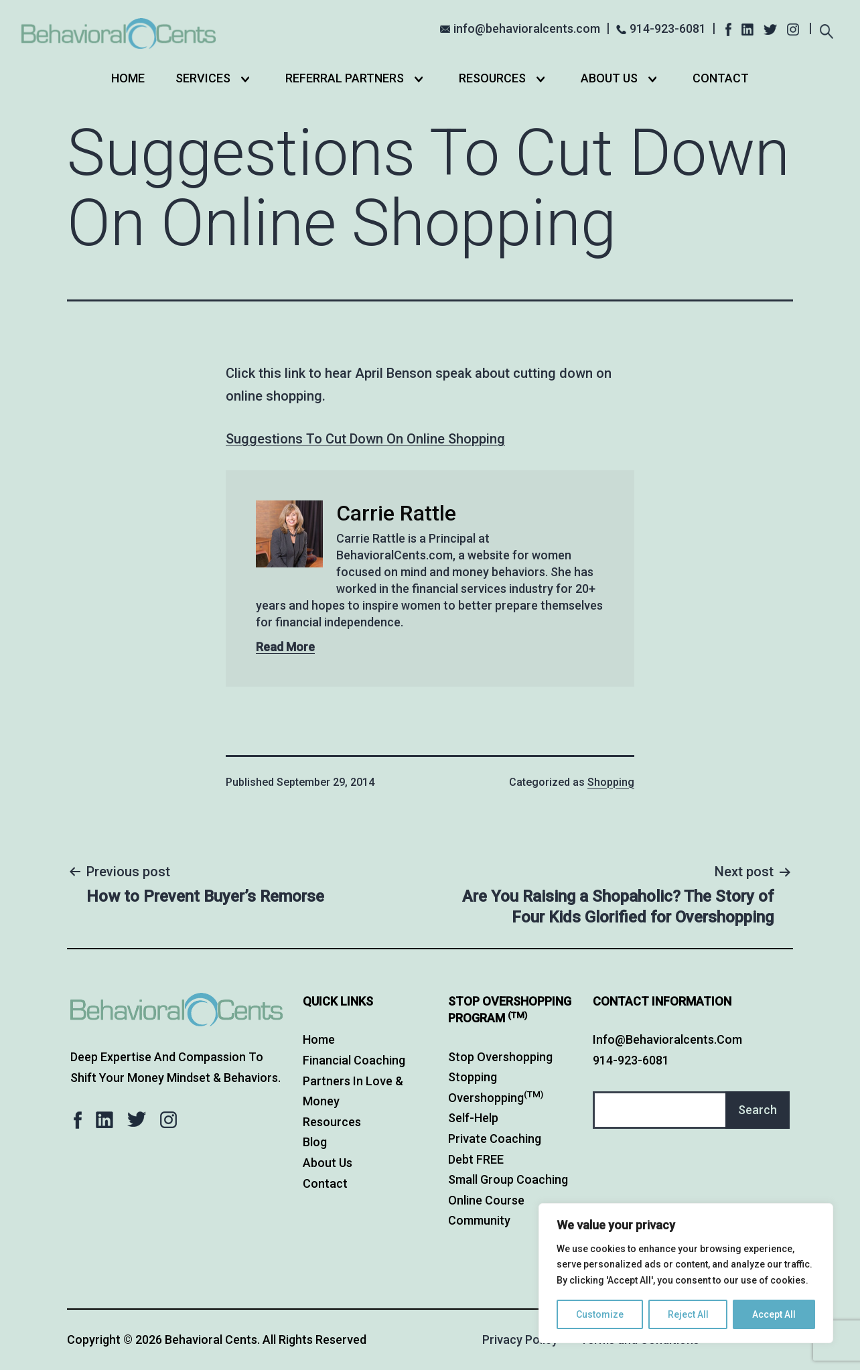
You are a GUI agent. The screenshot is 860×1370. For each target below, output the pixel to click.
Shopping (610, 782)
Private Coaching (494, 1139)
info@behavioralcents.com (526, 28)
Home (128, 78)
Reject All (688, 1314)
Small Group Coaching (508, 1179)
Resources (492, 78)
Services (202, 78)
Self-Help (473, 1118)
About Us (609, 78)
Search (757, 1110)
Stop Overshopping (500, 1057)
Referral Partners (344, 78)
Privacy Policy (520, 1339)
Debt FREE (476, 1159)
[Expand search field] (827, 29)
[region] (686, 1273)
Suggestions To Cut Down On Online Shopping (365, 439)
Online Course (486, 1200)
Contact (721, 78)
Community (479, 1220)
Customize (600, 1314)
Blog (315, 1142)
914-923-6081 (668, 28)
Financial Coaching (354, 1060)
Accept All (774, 1314)
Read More (285, 647)
